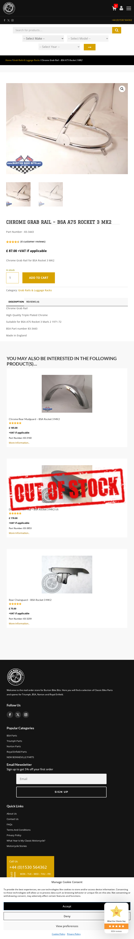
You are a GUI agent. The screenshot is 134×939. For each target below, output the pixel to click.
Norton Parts (14, 746)
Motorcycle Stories (17, 846)
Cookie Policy (58, 934)
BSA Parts (12, 735)
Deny (67, 916)
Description (16, 301)
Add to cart (38, 278)
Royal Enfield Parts (17, 751)
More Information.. (67, 407)
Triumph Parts (14, 741)
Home (8, 60)
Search (89, 47)
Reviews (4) (32, 301)
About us (12, 813)
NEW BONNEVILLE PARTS (20, 757)
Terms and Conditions (19, 830)
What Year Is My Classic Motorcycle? (26, 840)
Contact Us (12, 819)
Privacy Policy (74, 934)
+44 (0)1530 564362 (122, 20)
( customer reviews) (32, 241)
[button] (122, 89)
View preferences (67, 926)
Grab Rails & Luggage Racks (26, 60)
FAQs (9, 824)
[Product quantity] (12, 277)
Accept (67, 906)
